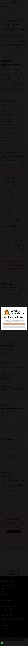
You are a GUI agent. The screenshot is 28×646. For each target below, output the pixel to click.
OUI (14, 324)
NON (14, 327)
